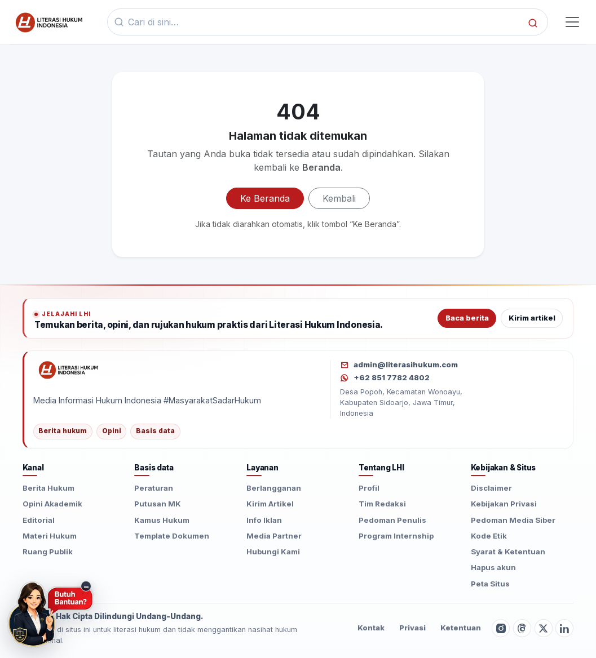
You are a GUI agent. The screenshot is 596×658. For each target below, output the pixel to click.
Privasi (412, 628)
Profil (369, 487)
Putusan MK (157, 503)
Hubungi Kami (273, 551)
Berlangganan (273, 487)
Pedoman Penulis (392, 519)
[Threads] (522, 628)
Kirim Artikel (270, 503)
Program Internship (396, 535)
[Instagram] (501, 628)
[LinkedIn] (564, 628)
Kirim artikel (532, 318)
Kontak (371, 628)
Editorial (39, 519)
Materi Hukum (50, 535)
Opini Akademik (52, 503)
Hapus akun (493, 567)
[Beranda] (48, 22)
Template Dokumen (171, 535)
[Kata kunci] (324, 22)
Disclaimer (491, 487)
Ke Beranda (265, 198)
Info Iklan (264, 519)
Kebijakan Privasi (504, 503)
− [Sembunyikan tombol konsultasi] (86, 586)
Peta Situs (490, 583)
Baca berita (467, 318)
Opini (111, 431)
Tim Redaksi (382, 503)
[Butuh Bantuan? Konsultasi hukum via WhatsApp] (50, 614)
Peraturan (153, 487)
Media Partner (274, 535)
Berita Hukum (48, 487)
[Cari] (533, 22)
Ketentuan (460, 628)
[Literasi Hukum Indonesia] (176, 369)
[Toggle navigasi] (571, 22)
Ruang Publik (48, 551)
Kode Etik (489, 535)
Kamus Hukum (161, 519)
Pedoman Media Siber (513, 519)
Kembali (339, 198)
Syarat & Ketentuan (508, 551)
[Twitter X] (544, 628)
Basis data (155, 431)
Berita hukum (62, 431)
